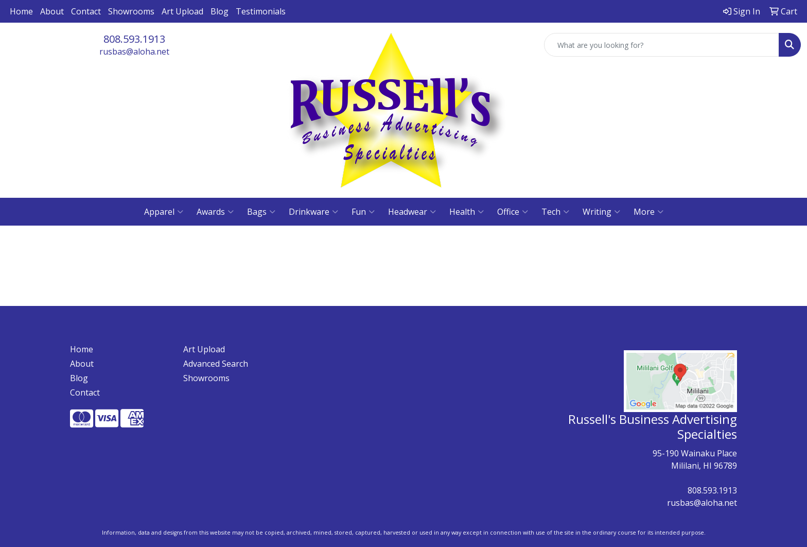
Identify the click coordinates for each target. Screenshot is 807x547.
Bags (261, 212)
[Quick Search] (661, 45)
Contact (86, 11)
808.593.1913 (134, 39)
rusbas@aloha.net (134, 51)
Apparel (163, 212)
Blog (219, 11)
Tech (555, 212)
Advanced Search (215, 363)
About (52, 11)
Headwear (412, 212)
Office (512, 212)
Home (21, 11)
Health (466, 212)
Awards (215, 212)
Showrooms (131, 11)
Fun (363, 212)
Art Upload (182, 11)
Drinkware (313, 212)
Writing (601, 212)
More (648, 212)
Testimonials (261, 11)
